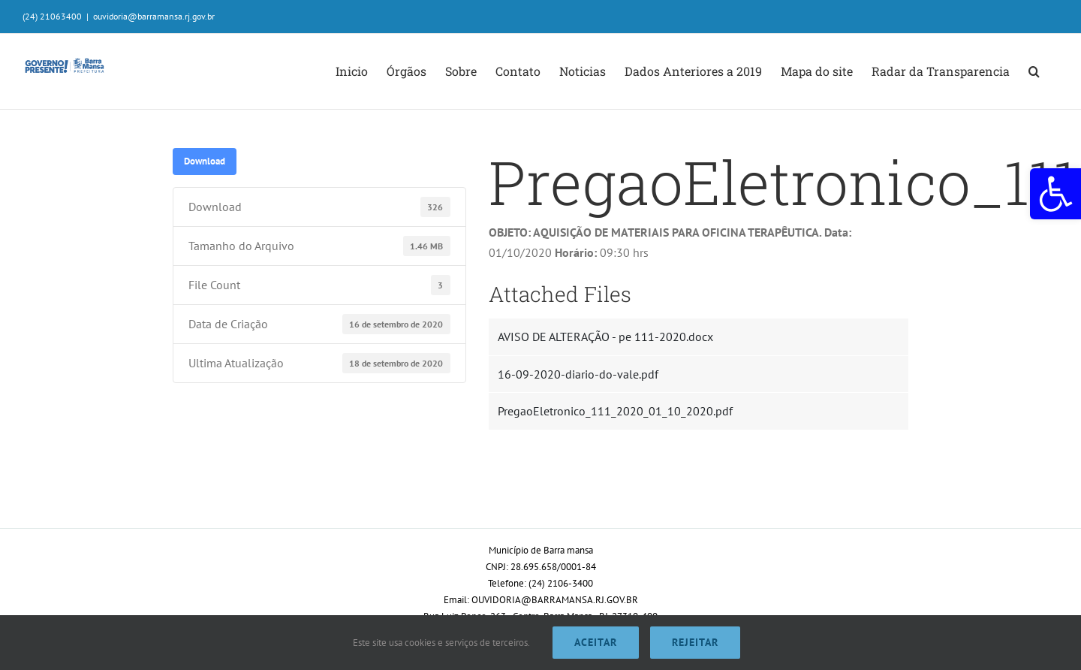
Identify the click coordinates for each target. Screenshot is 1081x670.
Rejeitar (695, 642)
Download (204, 161)
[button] (1055, 193)
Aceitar (595, 642)
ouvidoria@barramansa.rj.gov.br (154, 16)
